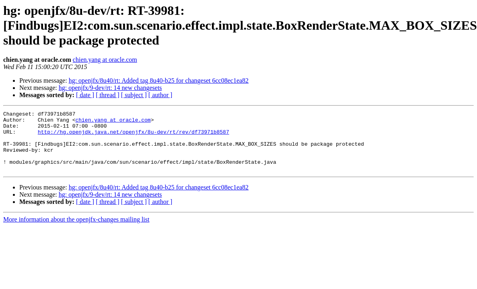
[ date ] (85, 95)
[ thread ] (107, 95)
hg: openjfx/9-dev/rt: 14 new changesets (110, 87)
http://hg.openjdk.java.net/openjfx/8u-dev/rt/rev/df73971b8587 (133, 136)
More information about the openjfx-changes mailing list (76, 231)
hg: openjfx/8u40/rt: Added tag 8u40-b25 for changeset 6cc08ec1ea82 (159, 80)
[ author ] (160, 95)
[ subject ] (134, 95)
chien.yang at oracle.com (105, 59)
